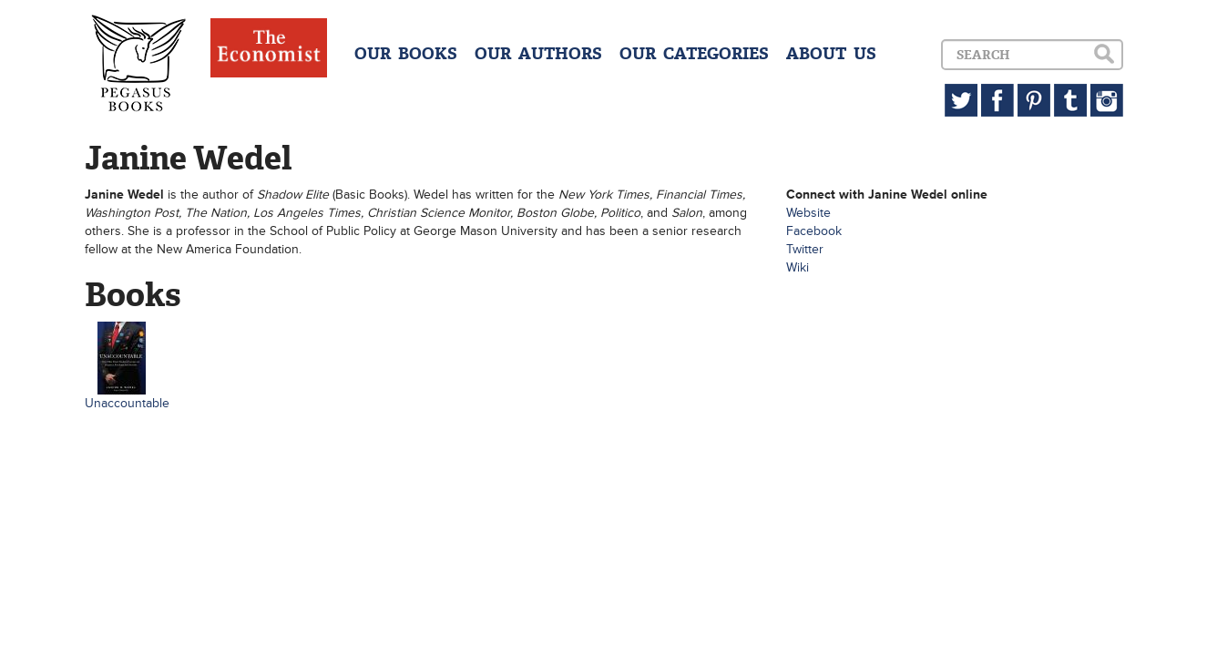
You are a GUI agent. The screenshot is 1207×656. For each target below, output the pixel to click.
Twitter (804, 249)
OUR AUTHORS (538, 54)
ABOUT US (831, 54)
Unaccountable (127, 403)
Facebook (814, 231)
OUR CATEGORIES (694, 54)
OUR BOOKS (405, 54)
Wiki (797, 267)
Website (808, 212)
